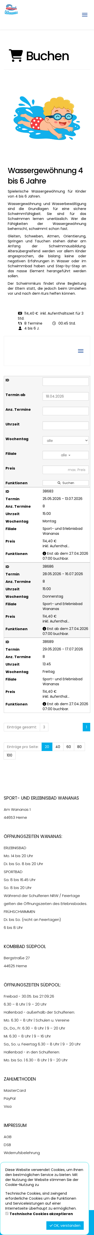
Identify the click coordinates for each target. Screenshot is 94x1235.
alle (65, 455)
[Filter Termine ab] (66, 396)
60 (68, 746)
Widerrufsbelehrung (22, 1152)
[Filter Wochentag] (66, 440)
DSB (7, 1144)
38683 (48, 491)
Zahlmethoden (20, 1079)
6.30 (7, 1004)
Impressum (15, 1125)
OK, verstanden (65, 1225)
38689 (48, 641)
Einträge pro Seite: (23, 746)
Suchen (65, 483)
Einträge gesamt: (22, 727)
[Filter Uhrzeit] (66, 425)
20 (47, 746)
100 (9, 755)
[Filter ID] (66, 381)
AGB (8, 1136)
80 (79, 746)
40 (57, 746)
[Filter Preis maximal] (66, 470)
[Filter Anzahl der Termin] (66, 411)
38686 (48, 566)
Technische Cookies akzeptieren (41, 1213)
